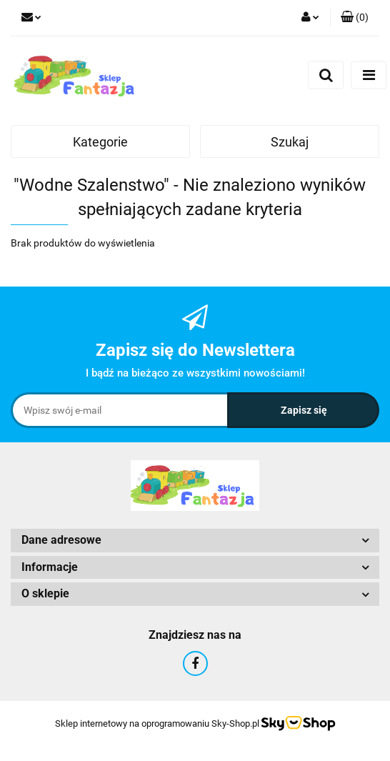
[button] (354, 18)
